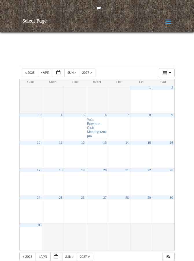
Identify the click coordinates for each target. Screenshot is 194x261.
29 (149, 197)
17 (38, 170)
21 (127, 170)
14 (127, 142)
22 (149, 170)
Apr (45, 72)
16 (171, 142)
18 (60, 170)
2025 (30, 72)
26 (83, 197)
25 (60, 197)
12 (83, 142)
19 (83, 170)
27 (105, 197)
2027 (87, 72)
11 (60, 142)
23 (171, 170)
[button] (168, 257)
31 (38, 225)
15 (149, 142)
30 (171, 197)
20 (105, 170)
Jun (72, 72)
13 (105, 142)
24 (38, 197)
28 (127, 197)
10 (38, 142)
